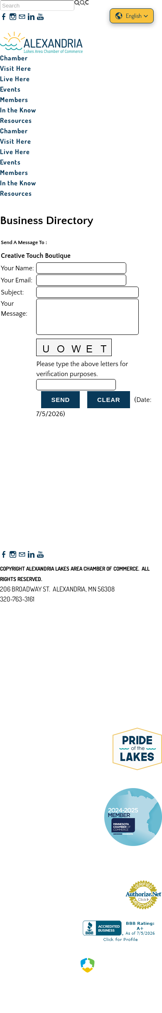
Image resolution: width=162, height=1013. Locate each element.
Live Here (15, 79)
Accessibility (20, 639)
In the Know (18, 110)
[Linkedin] (31, 17)
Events (10, 89)
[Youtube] (40, 17)
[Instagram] (13, 17)
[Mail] (22, 17)
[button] (131, 16)
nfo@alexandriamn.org (35, 609)
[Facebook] (3, 17)
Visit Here (15, 68)
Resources (16, 120)
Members (14, 99)
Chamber (14, 58)
